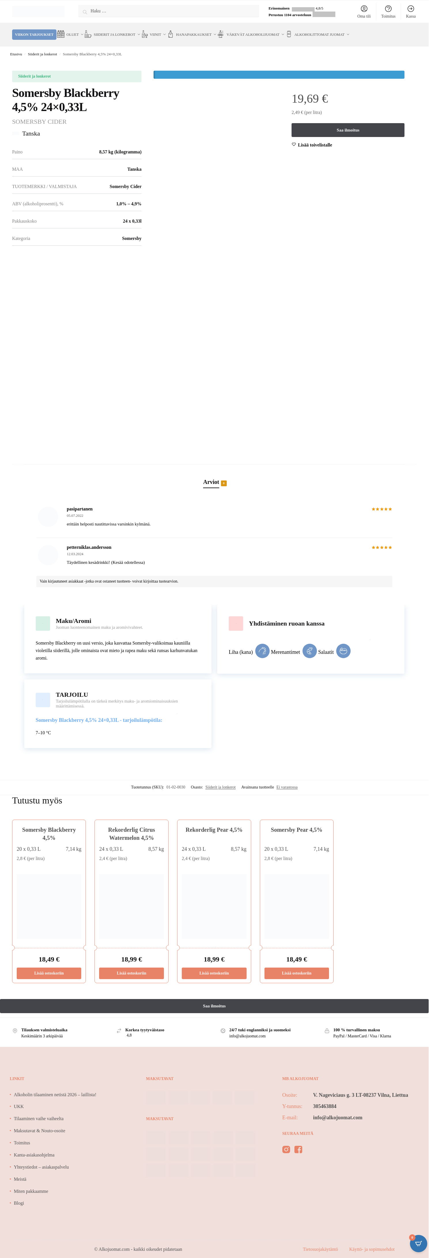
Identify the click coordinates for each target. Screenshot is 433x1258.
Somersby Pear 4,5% (296, 823)
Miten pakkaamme (31, 1184)
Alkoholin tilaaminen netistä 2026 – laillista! (55, 1088)
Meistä (20, 1172)
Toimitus (388, 11)
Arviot (211, 476)
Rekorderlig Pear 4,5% (214, 823)
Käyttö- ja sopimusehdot (371, 1242)
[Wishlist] (315, 138)
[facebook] (298, 1144)
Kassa (410, 11)
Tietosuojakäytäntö (321, 1242)
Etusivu (16, 48)
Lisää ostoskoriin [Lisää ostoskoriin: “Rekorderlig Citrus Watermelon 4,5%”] (131, 967)
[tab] (214, 469)
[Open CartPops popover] (418, 1243)
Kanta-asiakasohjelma (34, 1148)
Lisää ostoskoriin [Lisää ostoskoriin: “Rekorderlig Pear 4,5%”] (214, 967)
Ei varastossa (287, 781)
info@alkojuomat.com (337, 1111)
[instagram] (286, 1144)
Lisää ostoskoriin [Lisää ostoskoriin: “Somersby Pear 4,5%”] (296, 967)
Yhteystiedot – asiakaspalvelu (41, 1160)
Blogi (19, 1196)
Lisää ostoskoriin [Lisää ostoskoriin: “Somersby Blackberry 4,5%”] (49, 967)
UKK (19, 1100)
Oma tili (364, 11)
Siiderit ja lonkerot (42, 48)
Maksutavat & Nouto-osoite (39, 1124)
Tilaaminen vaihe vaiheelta (39, 1112)
